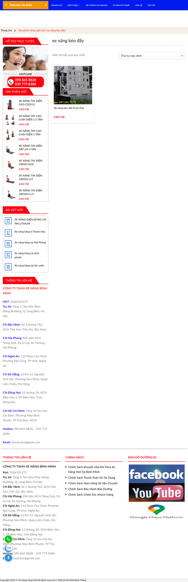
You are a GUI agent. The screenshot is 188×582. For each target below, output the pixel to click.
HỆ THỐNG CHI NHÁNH (97, 5)
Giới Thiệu (74, 5)
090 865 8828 (25, 80)
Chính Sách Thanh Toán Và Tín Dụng (91, 477)
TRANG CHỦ (56, 5)
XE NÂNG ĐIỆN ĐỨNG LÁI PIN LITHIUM (30, 221)
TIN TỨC (151, 5)
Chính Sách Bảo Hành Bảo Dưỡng (90, 489)
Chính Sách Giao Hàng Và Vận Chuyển (93, 483)
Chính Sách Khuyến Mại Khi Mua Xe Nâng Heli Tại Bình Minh (91, 469)
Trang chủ (6, 30)
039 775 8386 (25, 84)
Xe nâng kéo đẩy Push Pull (69, 107)
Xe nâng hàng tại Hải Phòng (30, 242)
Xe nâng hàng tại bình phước (27, 255)
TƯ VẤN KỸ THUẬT (121, 5)
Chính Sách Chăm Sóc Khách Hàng (90, 494)
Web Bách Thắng (77, 580)
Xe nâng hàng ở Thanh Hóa (30, 231)
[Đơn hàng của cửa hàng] (152, 55)
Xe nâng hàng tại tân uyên (29, 265)
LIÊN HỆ (138, 5)
